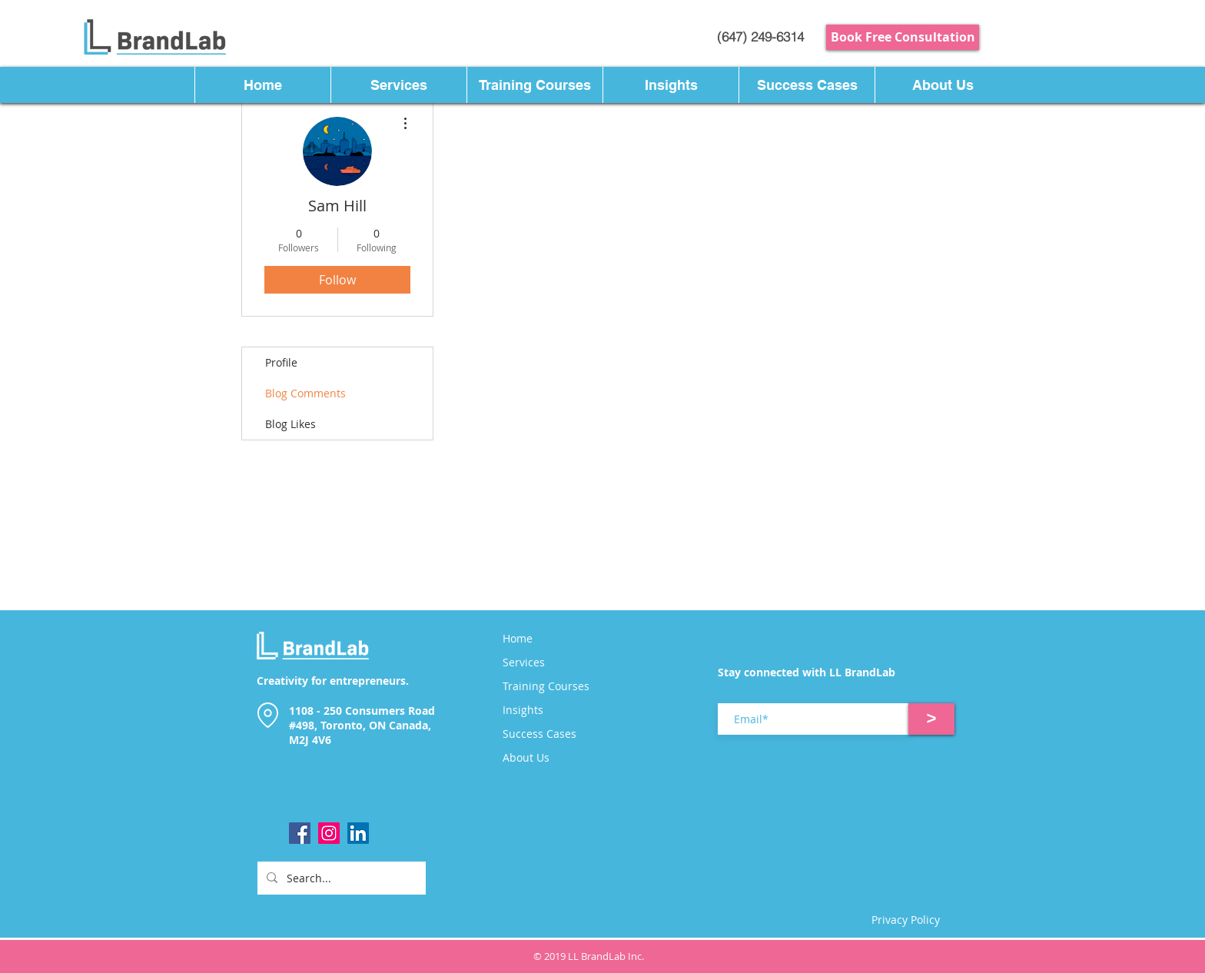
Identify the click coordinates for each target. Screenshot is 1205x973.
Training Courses (546, 686)
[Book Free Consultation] (902, 37)
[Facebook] (299, 833)
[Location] (267, 715)
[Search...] (340, 878)
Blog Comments (305, 393)
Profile (281, 362)
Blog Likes (290, 424)
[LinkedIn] (358, 833)
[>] (931, 719)
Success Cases (539, 734)
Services (524, 662)
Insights (523, 710)
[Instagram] (329, 833)
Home (518, 639)
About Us (526, 758)
